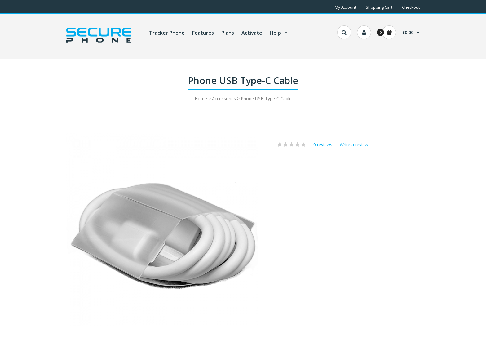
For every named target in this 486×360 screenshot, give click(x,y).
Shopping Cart (379, 7)
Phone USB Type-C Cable (266, 98)
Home (201, 98)
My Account (345, 7)
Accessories (224, 98)
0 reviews (322, 145)
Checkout (411, 7)
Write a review (354, 145)
